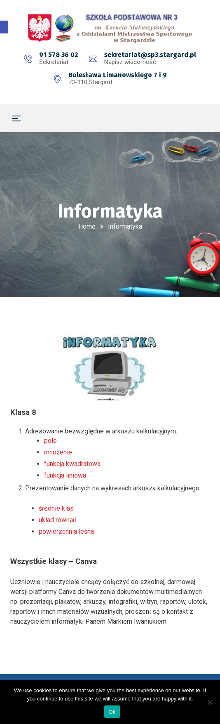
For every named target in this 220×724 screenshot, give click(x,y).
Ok (111, 712)
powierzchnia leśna (66, 531)
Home (87, 226)
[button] (4, 27)
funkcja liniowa (65, 475)
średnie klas (56, 508)
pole (50, 441)
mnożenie (58, 452)
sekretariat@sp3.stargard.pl (150, 55)
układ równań (58, 520)
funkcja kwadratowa (72, 464)
